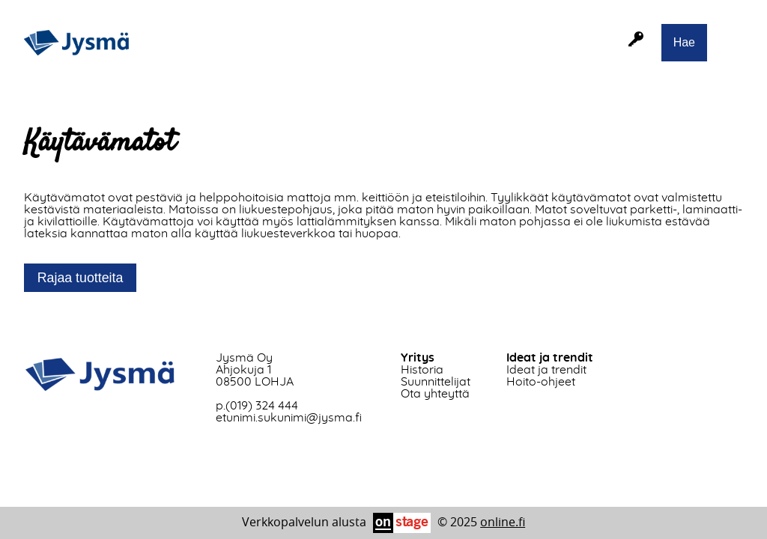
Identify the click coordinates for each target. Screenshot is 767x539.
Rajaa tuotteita (80, 277)
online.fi (502, 522)
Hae (684, 42)
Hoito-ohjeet (540, 382)
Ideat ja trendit (546, 370)
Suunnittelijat (435, 382)
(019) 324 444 (261, 406)
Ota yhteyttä (435, 394)
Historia (422, 370)
